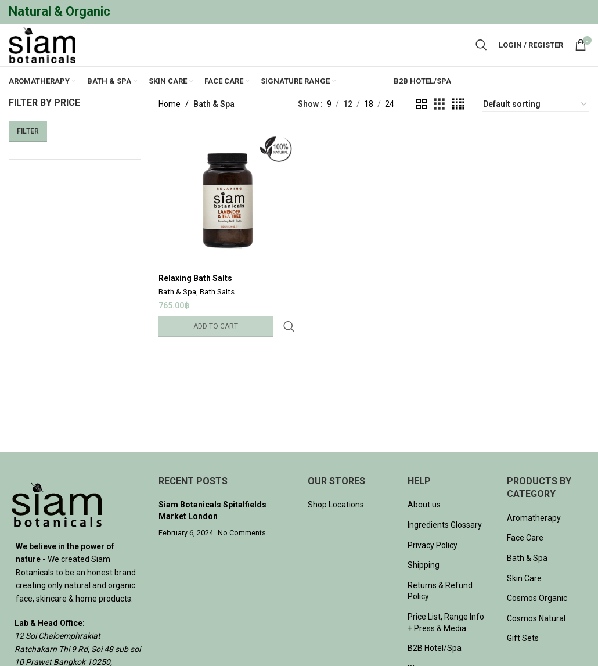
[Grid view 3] (439, 123)
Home (169, 123)
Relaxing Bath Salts (195, 295)
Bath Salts (217, 309)
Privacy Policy (432, 563)
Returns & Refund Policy (440, 609)
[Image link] (57, 522)
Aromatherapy (534, 536)
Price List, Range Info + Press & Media (446, 641)
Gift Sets (523, 657)
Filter (28, 150)
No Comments (242, 551)
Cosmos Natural (536, 637)
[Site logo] (46, 54)
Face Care (525, 556)
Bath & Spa (177, 309)
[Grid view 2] (421, 123)
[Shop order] (535, 123)
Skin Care (524, 597)
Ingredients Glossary (445, 543)
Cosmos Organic (537, 617)
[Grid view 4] (458, 123)
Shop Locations (336, 523)
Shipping (424, 584)
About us (424, 523)
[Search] (481, 54)
